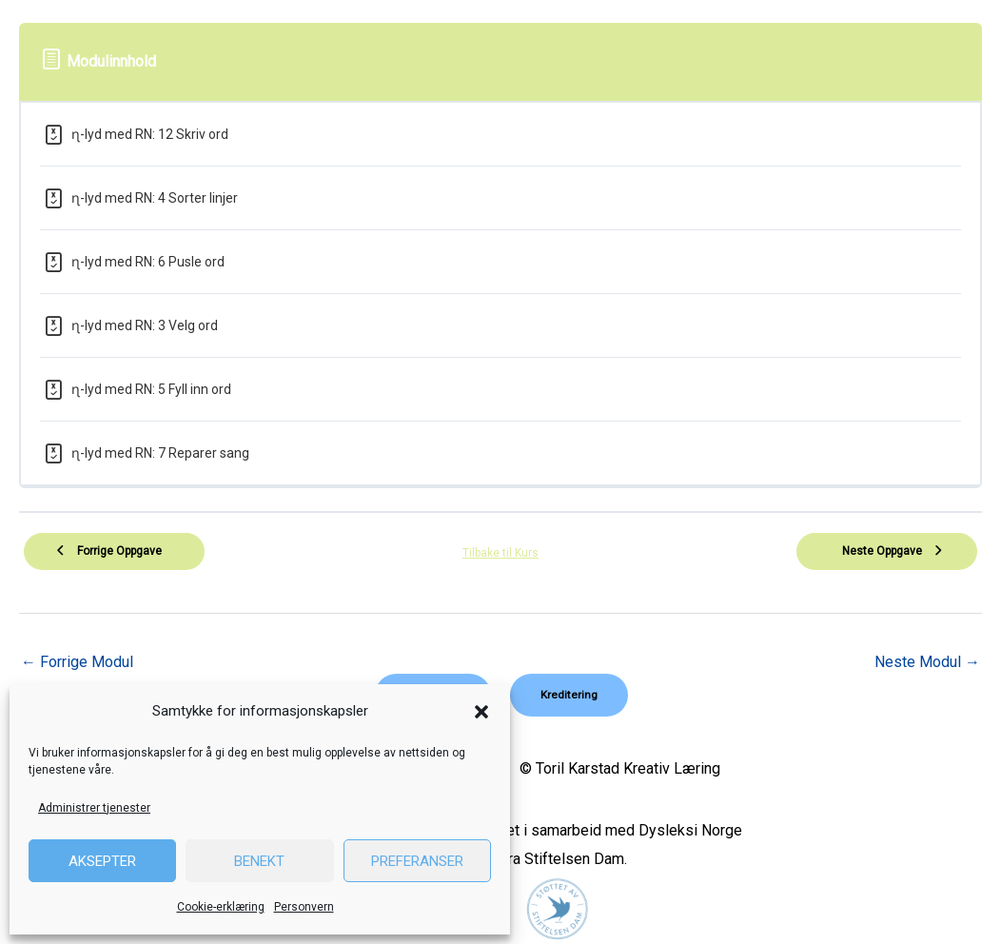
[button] (481, 711)
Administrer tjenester (94, 808)
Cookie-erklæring (221, 907)
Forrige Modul (77, 662)
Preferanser (417, 861)
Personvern (304, 907)
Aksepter (102, 861)
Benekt (259, 861)
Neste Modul (927, 662)
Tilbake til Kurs (500, 553)
